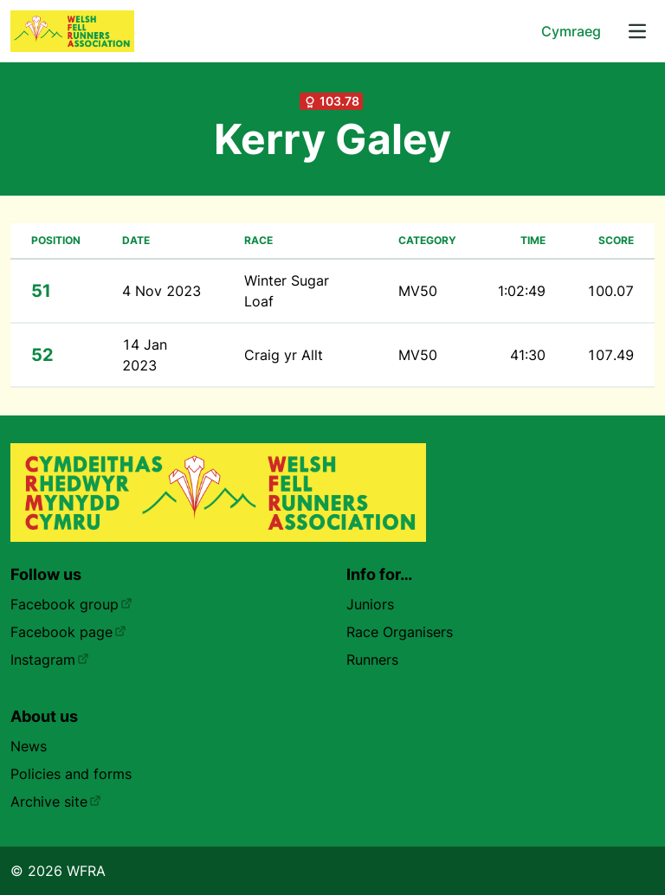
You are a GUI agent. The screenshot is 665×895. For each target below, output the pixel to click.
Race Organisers (399, 632)
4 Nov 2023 (161, 290)
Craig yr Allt (283, 355)
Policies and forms (71, 773)
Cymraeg (571, 31)
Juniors (370, 604)
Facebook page (68, 632)
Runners (372, 659)
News (28, 746)
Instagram (49, 659)
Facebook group (71, 604)
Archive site (55, 801)
